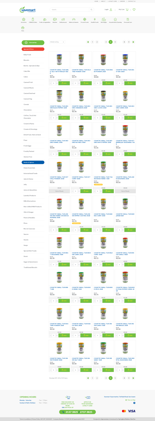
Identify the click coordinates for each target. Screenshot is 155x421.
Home (96, 1)
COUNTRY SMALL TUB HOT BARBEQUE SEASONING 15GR (125, 142)
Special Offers (29, 49)
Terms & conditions (25, 419)
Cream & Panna (29, 124)
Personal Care (128, 20)
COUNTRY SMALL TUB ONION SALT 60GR (81, 359)
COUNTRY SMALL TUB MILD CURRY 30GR (103, 253)
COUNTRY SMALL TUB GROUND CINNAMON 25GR (81, 107)
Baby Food (27, 54)
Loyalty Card (112, 1)
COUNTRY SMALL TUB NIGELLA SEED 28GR (81, 324)
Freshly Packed (29, 151)
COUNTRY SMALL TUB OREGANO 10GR (103, 359)
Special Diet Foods (30, 251)
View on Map (130, 400)
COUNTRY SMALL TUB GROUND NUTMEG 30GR (81, 141)
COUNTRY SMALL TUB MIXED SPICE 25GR (103, 288)
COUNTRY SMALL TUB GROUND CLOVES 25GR (103, 107)
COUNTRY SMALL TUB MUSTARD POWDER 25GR (59, 324)
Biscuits (26, 60)
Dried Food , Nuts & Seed (32, 135)
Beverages (104, 20)
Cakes (26, 77)
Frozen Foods (85, 20)
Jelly (25, 184)
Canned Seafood (29, 93)
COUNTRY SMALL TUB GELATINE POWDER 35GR (81, 70)
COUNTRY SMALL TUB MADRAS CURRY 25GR (103, 215)
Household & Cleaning (115, 20)
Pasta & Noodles (29, 217)
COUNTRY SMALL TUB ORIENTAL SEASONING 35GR (125, 359)
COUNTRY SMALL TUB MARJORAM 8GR (125, 215)
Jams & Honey (28, 179)
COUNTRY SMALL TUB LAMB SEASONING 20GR (125, 178)
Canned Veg (28, 99)
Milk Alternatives (30, 201)
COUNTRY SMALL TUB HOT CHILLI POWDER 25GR (59, 178)
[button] (108, 9)
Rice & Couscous (29, 229)
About (103, 1)
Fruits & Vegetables (44, 20)
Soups (26, 245)
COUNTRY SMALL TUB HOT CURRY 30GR (81, 178)
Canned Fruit (28, 82)
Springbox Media (123, 419)
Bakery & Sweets (73, 20)
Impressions (105, 419)
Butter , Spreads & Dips (32, 66)
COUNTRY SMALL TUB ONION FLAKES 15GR (103, 324)
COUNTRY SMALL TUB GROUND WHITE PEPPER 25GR (103, 141)
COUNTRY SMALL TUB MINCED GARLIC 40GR (125, 253)
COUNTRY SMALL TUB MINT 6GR (59, 288)
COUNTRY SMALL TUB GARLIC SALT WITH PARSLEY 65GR (59, 71)
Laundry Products (30, 195)
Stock (26, 256)
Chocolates (28, 110)
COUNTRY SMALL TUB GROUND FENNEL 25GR (59, 141)
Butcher (55, 20)
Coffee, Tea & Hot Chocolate (30, 117)
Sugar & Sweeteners (31, 262)
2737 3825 (86, 411)
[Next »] (133, 42)
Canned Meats (29, 88)
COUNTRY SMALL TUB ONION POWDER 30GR (59, 359)
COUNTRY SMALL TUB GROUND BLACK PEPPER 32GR (59, 107)
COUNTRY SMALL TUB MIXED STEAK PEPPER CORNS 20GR (125, 289)
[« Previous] (88, 42)
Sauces (26, 234)
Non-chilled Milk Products (33, 206)
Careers (122, 1)
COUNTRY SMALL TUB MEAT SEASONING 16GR (59, 253)
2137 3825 (72, 411)
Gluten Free (28, 157)
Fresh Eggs (27, 146)
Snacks (26, 240)
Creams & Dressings (30, 129)
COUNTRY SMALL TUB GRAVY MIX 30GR (125, 70)
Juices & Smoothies (30, 190)
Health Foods (94, 20)
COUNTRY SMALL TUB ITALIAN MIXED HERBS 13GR (103, 178)
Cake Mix (27, 71)
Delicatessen (63, 20)
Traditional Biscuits (30, 267)
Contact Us (131, 1)
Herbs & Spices (29, 162)
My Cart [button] (121, 9)
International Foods (30, 173)
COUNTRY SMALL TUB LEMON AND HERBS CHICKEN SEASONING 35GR (59, 215)
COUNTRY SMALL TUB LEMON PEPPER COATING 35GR (81, 215)
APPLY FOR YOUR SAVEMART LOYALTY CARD (87, 403)
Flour (25, 140)
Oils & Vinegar (29, 212)
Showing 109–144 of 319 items (58, 378)
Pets (23, 28)
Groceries (23, 20)
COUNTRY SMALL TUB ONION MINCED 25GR (125, 324)
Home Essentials (29, 168)
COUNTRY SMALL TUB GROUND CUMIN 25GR (125, 107)
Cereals (26, 104)
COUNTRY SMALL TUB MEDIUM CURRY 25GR (81, 253)
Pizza (25, 223)
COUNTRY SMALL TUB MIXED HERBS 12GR (81, 288)
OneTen (132, 419)
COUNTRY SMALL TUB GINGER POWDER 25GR (103, 70)
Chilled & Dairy (33, 20)
